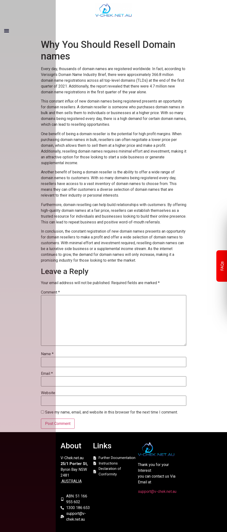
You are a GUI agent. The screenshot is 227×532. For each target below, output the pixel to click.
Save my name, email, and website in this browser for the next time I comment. (111, 412)
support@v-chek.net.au (157, 491)
